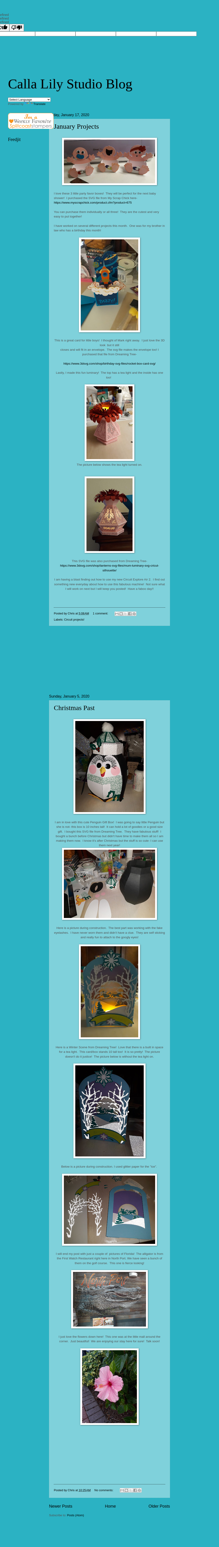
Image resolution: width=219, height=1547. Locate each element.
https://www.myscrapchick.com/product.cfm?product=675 (93, 202)
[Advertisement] (109, 660)
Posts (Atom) (75, 1515)
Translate (35, 104)
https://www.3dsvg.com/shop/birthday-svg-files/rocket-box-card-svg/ (109, 363)
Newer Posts (60, 1506)
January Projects (76, 126)
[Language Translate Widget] (29, 99)
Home (110, 1506)
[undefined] (16, 27)
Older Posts (159, 1506)
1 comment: (101, 613)
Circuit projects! (74, 619)
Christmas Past (74, 707)
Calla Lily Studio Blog (70, 83)
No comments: (104, 1490)
